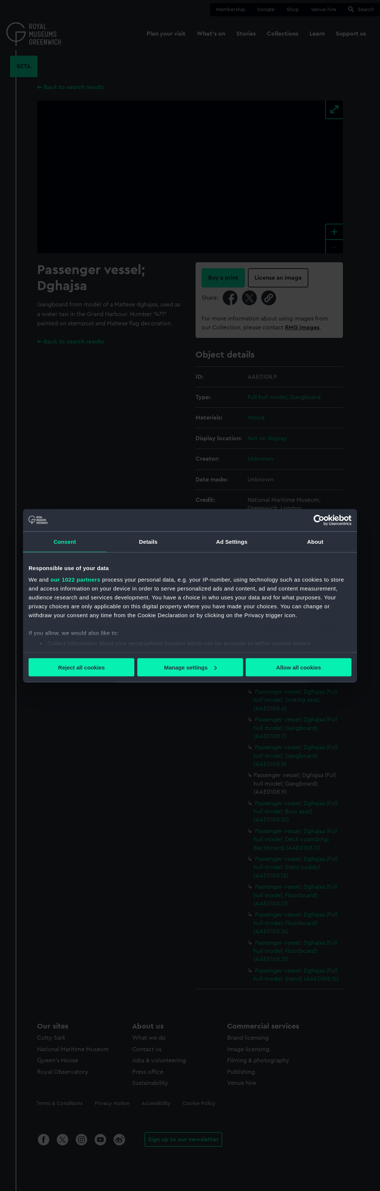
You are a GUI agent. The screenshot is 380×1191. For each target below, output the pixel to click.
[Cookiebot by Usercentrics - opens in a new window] (318, 520)
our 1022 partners (75, 579)
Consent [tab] (64, 541)
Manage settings (190, 667)
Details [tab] (148, 541)
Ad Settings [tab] (231, 541)
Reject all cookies (81, 667)
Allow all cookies (298, 667)
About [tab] (315, 541)
